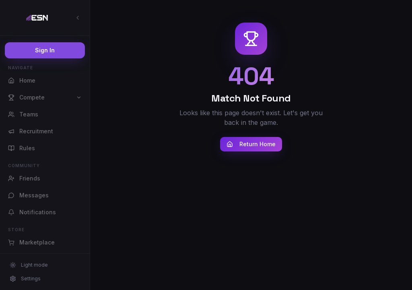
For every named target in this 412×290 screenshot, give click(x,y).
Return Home (251, 144)
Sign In (45, 50)
